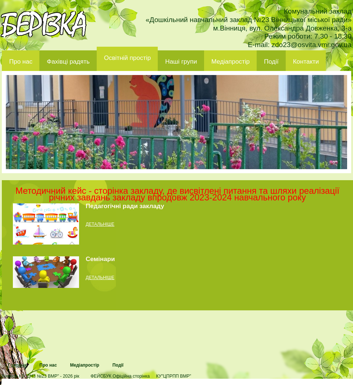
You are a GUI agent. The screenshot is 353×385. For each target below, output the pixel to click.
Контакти (306, 61)
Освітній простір (127, 57)
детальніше (100, 224)
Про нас (20, 61)
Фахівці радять (68, 61)
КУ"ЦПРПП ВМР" (173, 376)
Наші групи (181, 61)
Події (271, 61)
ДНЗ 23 (43, 24)
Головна (17, 365)
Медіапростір (230, 61)
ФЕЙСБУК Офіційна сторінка (120, 376)
